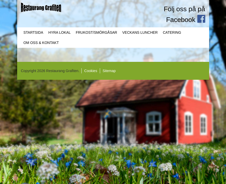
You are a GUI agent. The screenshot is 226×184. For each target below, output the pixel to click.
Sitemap (109, 71)
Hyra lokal (59, 32)
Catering (172, 32)
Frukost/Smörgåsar (96, 32)
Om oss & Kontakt (41, 43)
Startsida (33, 32)
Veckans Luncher (140, 32)
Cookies (90, 71)
